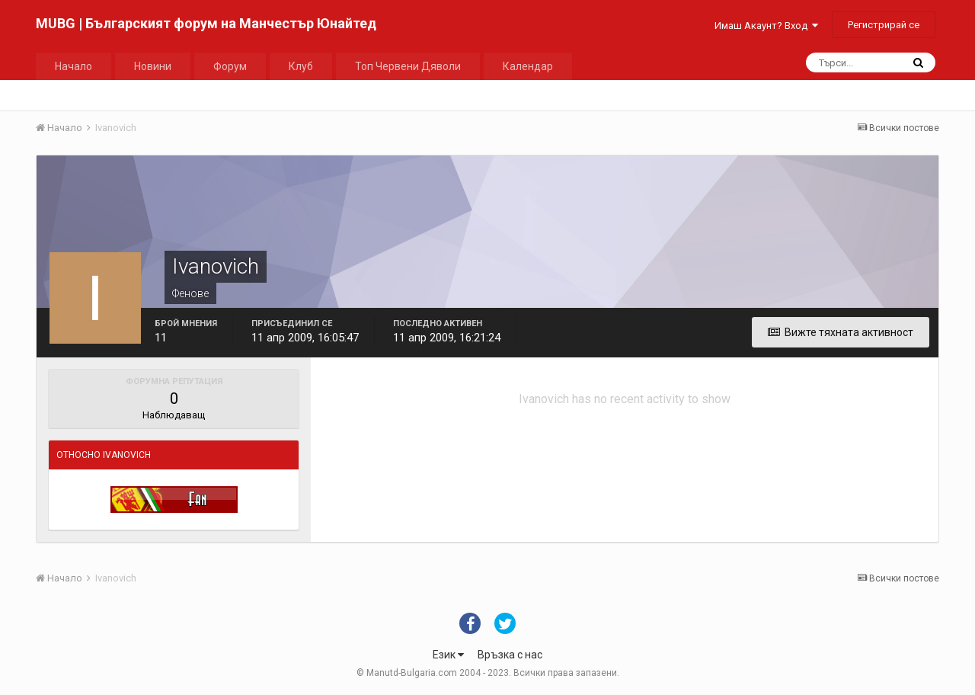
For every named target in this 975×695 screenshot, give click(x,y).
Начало (73, 66)
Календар (528, 66)
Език (448, 655)
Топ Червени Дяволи (408, 66)
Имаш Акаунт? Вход (766, 25)
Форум (230, 66)
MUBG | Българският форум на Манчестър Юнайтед (206, 23)
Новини (152, 66)
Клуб (301, 66)
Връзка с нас (510, 655)
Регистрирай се (883, 24)
